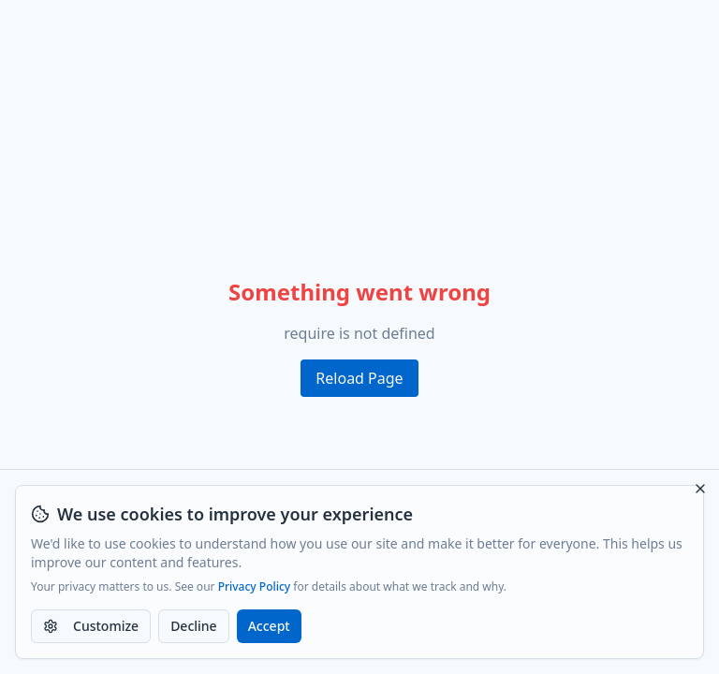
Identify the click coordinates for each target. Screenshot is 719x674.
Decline (193, 626)
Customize (91, 626)
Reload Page (359, 378)
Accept (269, 626)
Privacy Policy (254, 586)
